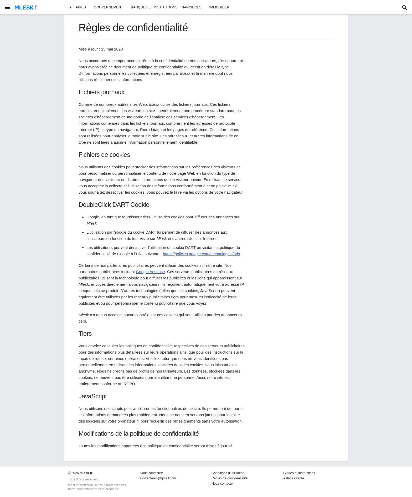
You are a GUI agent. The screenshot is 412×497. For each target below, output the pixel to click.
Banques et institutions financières (166, 7)
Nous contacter (223, 483)
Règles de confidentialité (230, 478)
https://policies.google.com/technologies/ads (201, 254)
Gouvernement (108, 7)
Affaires (77, 7)
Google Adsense (150, 271)
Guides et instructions (299, 473)
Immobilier (219, 7)
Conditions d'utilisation (228, 473)
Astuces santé (293, 478)
